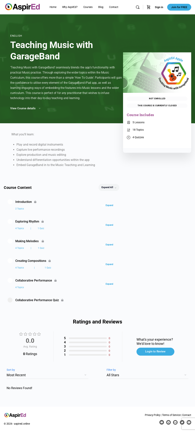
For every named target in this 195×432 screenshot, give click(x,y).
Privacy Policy (153, 414)
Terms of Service (171, 414)
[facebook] (168, 422)
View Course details (25, 108)
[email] (161, 422)
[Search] (137, 7)
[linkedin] (175, 422)
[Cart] (148, 7)
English (16, 35)
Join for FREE (179, 7)
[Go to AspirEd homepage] (22, 6)
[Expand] (108, 205)
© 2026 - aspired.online (17, 423)
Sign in (159, 7)
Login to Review (155, 351)
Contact (186, 414)
